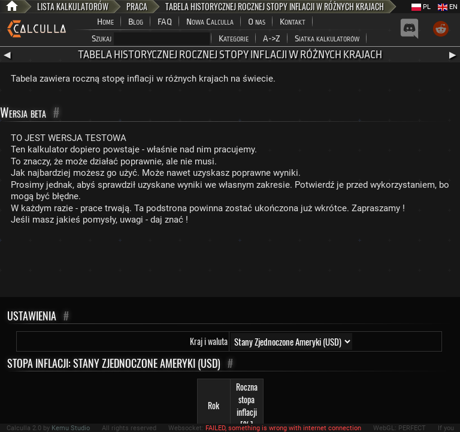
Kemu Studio (71, 428)
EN (448, 7)
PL (421, 7)
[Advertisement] (230, 264)
